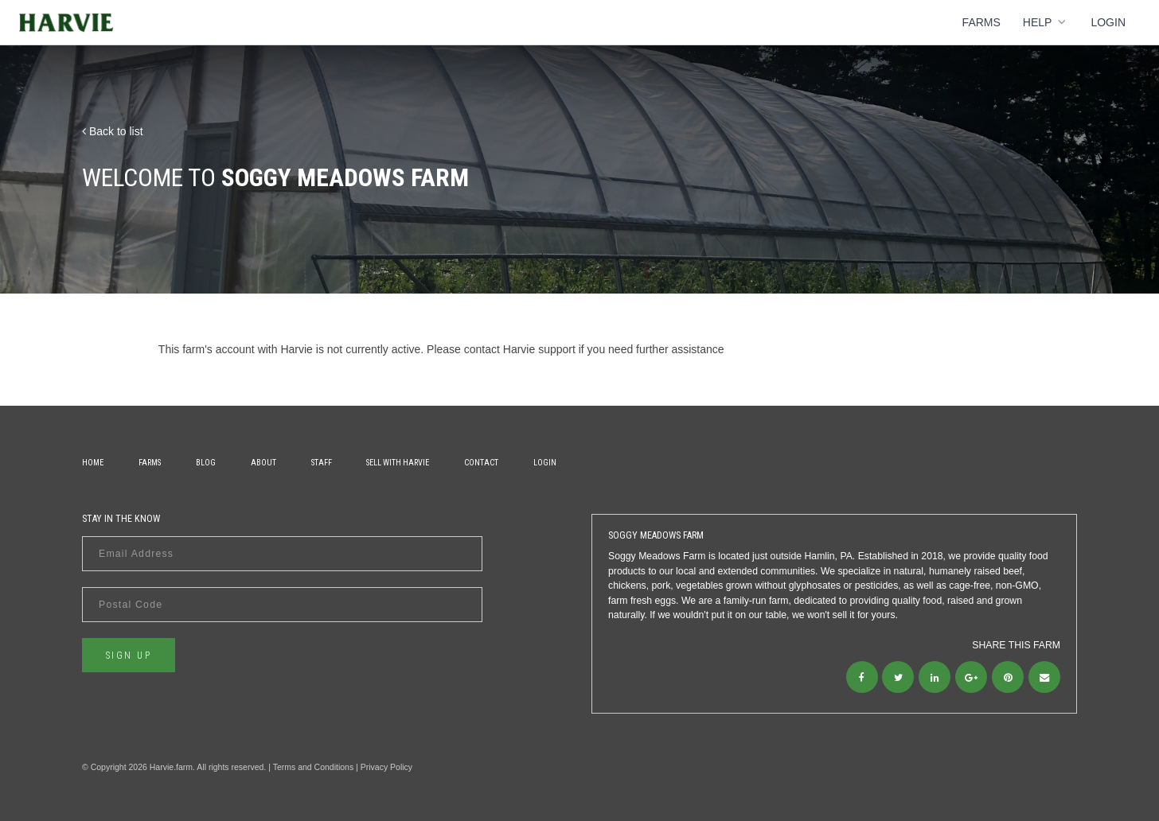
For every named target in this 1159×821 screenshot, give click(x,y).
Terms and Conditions (313, 767)
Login (1108, 22)
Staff (321, 462)
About (263, 462)
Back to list (112, 131)
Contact (481, 462)
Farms (981, 22)
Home (92, 462)
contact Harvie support (520, 349)
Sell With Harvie (397, 462)
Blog (206, 462)
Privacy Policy (386, 767)
